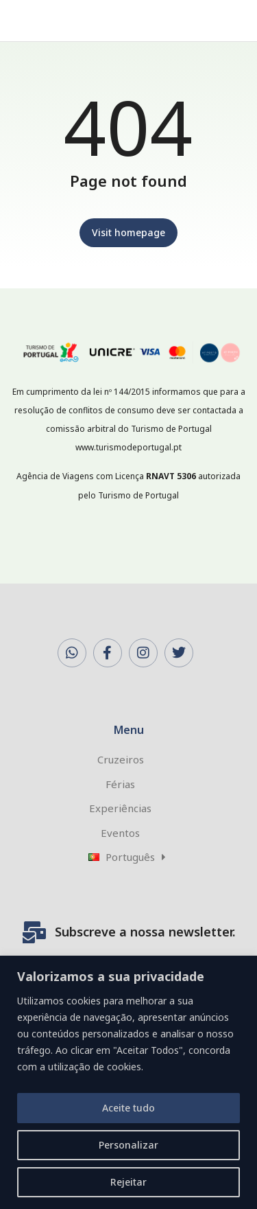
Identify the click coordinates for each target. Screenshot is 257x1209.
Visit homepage (128, 232)
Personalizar (128, 1144)
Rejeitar (128, 1181)
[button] (227, 20)
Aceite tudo (128, 1107)
